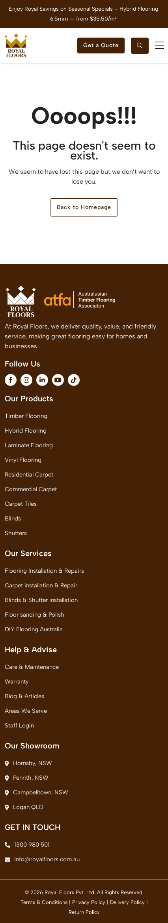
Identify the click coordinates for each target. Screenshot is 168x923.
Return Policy (84, 912)
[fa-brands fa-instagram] (26, 380)
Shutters (16, 533)
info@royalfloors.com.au (42, 859)
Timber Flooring (26, 416)
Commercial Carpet (31, 489)
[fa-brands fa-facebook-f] (11, 380)
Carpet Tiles (21, 503)
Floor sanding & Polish (34, 614)
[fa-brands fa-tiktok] (74, 380)
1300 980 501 (27, 844)
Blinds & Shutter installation (41, 600)
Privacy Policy (88, 902)
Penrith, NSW (27, 777)
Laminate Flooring (29, 445)
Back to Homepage (84, 207)
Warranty (17, 681)
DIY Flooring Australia (34, 629)
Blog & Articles (24, 696)
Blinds (13, 518)
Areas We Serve (26, 710)
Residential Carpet (29, 474)
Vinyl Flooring (23, 459)
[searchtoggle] (140, 46)
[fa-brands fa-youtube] (58, 380)
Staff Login (19, 725)
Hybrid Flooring (26, 430)
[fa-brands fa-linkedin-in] (42, 380)
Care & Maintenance (32, 666)
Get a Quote (101, 45)
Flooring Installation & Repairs (44, 570)
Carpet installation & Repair (41, 585)
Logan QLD (24, 807)
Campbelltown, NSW (36, 792)
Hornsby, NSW (28, 763)
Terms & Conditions (44, 902)
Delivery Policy (127, 902)
